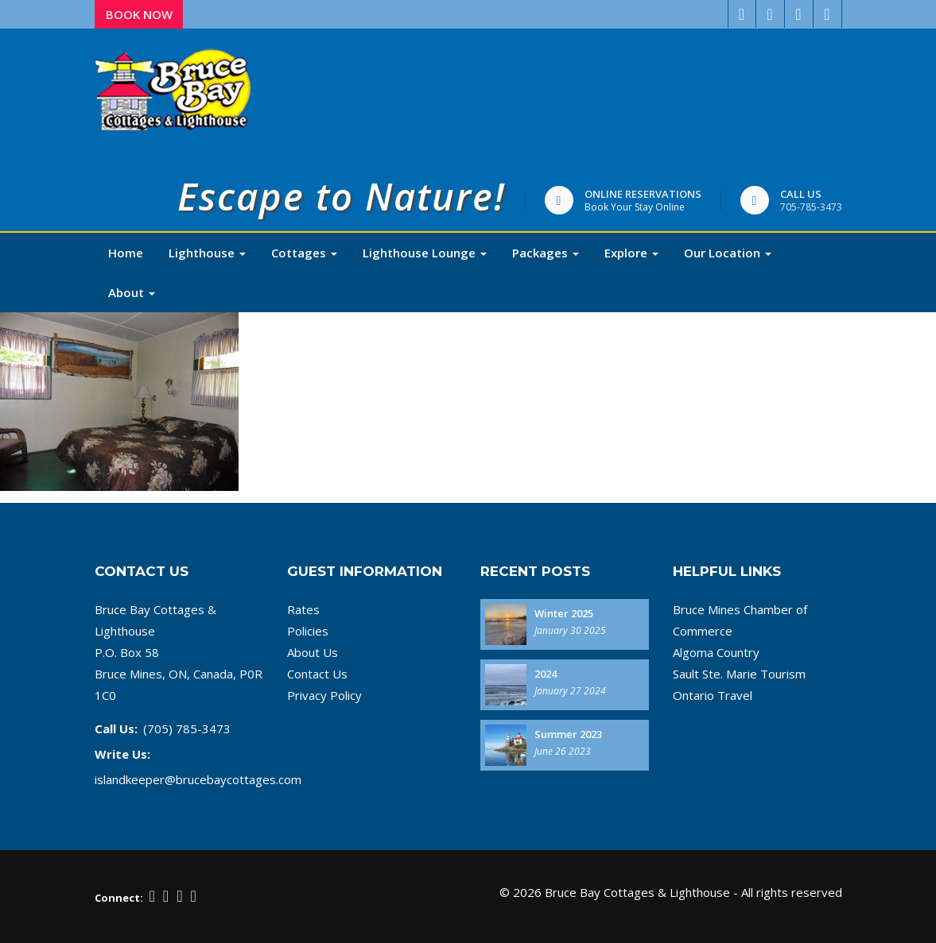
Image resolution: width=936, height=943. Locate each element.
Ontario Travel (712, 695)
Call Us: (116, 728)
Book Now (139, 14)
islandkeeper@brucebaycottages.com (198, 779)
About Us (312, 652)
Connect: (119, 898)
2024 (545, 674)
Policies (307, 631)
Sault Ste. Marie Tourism (739, 674)
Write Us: (122, 754)
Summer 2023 (568, 734)
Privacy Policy (324, 695)
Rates (303, 609)
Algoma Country (716, 652)
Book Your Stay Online (635, 207)
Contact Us (317, 674)
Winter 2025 (563, 613)
